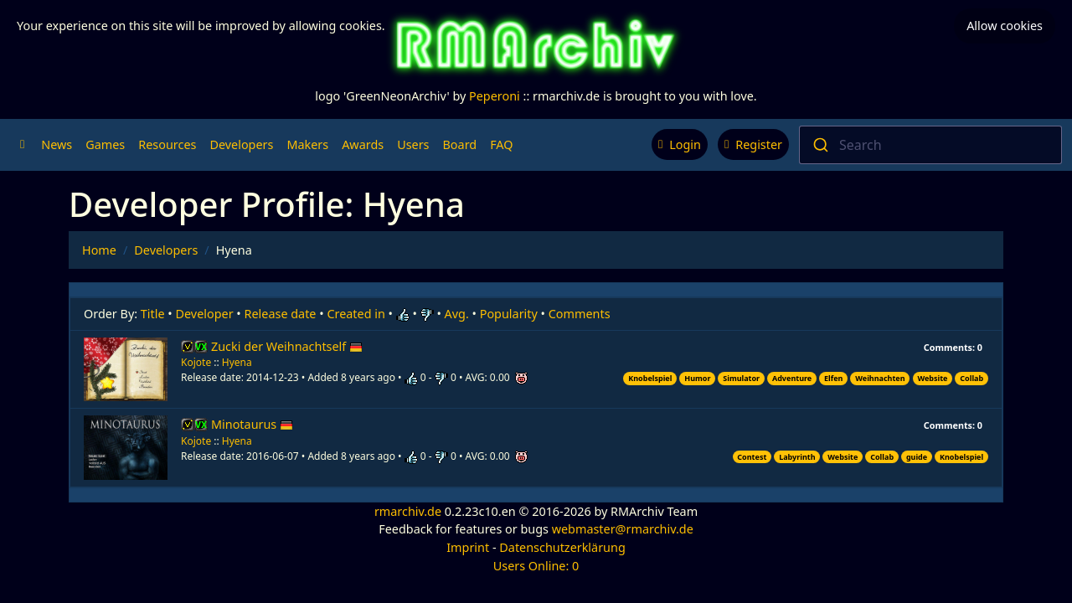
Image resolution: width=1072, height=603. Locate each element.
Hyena (237, 362)
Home (99, 250)
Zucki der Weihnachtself (287, 346)
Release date (281, 314)
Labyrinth (797, 456)
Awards (363, 144)
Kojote (196, 362)
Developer (205, 314)
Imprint (467, 547)
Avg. (457, 314)
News (56, 144)
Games (105, 144)
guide (916, 456)
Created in (355, 314)
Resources (167, 144)
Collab (971, 378)
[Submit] (819, 144)
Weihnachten (879, 378)
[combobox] (930, 145)
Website (932, 378)
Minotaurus (252, 424)
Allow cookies (1004, 26)
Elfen (833, 378)
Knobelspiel (650, 378)
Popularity (509, 314)
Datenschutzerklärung (562, 547)
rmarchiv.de (407, 511)
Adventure (792, 378)
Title (153, 314)
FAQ (501, 144)
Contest (751, 456)
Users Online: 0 (536, 566)
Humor (697, 378)
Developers (241, 144)
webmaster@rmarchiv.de (622, 529)
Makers (307, 144)
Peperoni (494, 96)
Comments (580, 314)
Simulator (741, 378)
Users (413, 144)
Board (460, 144)
